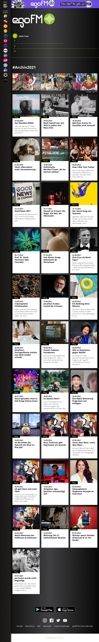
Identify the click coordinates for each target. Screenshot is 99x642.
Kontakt (20, 626)
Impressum (47, 626)
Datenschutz (29, 626)
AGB (38, 626)
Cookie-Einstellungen (62, 626)
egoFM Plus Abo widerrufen (82, 626)
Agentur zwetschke (58, 638)
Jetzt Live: (20, 35)
